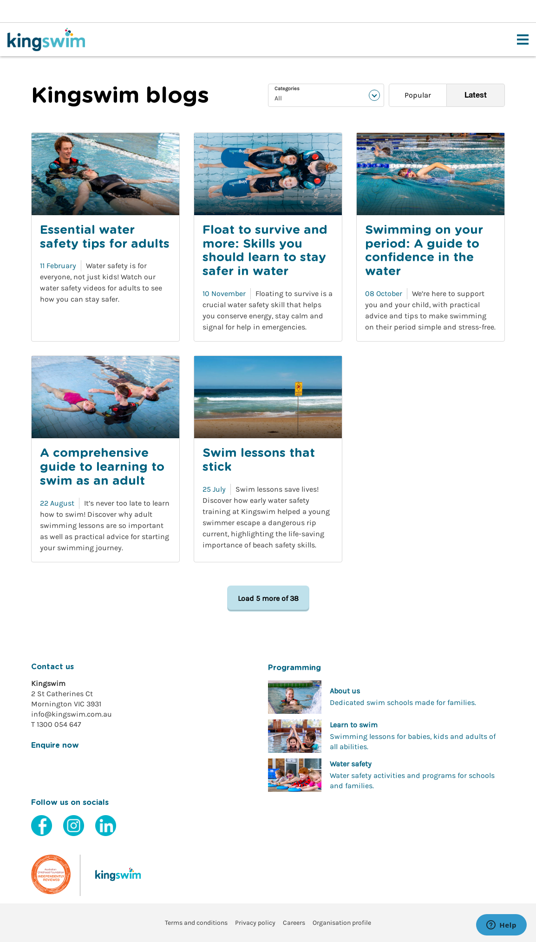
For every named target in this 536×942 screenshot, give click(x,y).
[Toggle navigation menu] (523, 39)
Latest (475, 95)
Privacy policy (255, 923)
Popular (418, 95)
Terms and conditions (196, 923)
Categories (287, 89)
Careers (294, 923)
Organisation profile (342, 923)
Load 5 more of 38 (268, 598)
